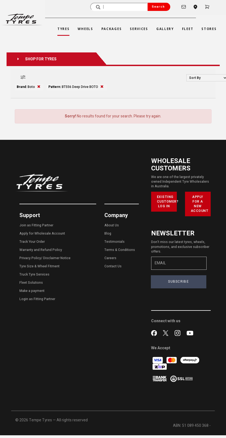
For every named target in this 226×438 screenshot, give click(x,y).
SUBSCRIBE (178, 281)
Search (158, 6)
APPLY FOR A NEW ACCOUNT (200, 203)
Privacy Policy (30, 258)
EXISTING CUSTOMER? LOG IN (167, 201)
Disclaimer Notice (57, 258)
